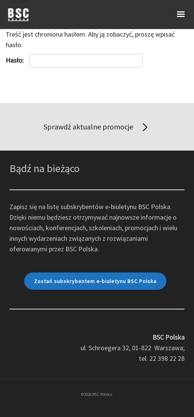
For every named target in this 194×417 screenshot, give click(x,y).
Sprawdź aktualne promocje (97, 127)
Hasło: (74, 61)
